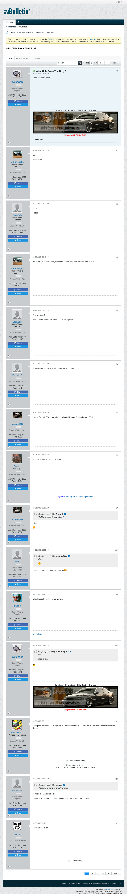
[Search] (69, 63)
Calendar (23, 27)
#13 (116, 721)
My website (37, 634)
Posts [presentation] (10, 58)
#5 (117, 311)
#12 (116, 646)
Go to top (116, 883)
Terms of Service (101, 883)
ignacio (17, 606)
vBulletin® (109, 889)
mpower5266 (17, 424)
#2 (117, 151)
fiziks (17, 834)
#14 (116, 779)
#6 (117, 364)
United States (39, 32)
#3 (117, 204)
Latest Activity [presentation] (23, 58)
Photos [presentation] (37, 58)
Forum (13, 32)
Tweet (18, 105)
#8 (117, 455)
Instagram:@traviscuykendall (79, 496)
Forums (9, 22)
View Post (65, 514)
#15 (116, 823)
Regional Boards (25, 32)
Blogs (20, 22)
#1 (117, 71)
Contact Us (74, 883)
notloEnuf (17, 790)
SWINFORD (17, 82)
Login (118, 2)
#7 (117, 413)
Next (116, 873)
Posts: (15, 97)
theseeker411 (17, 732)
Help (64, 883)
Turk (17, 561)
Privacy (86, 883)
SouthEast (50, 32)
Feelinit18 (17, 375)
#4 (117, 257)
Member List (11, 27)
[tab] (10, 58)
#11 (116, 595)
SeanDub (17, 215)
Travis (17, 466)
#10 (116, 550)
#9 (117, 508)
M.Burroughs (17, 162)
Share (18, 101)
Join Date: (12, 95)
